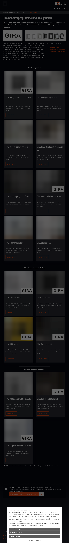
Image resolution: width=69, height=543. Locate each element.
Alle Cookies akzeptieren (16, 529)
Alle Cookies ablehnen (16, 532)
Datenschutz (38, 540)
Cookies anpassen (15, 536)
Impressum (30, 540)
